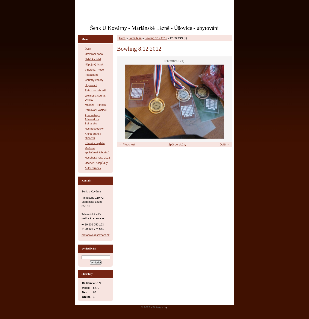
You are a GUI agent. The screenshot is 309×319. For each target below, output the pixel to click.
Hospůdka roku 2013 (97, 157)
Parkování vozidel (95, 110)
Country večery (94, 80)
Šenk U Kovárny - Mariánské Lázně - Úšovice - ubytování (154, 28)
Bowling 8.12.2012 (156, 38)
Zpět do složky (177, 144)
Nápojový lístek (94, 64)
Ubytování (91, 85)
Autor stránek (93, 168)
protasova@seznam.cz (95, 235)
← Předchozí (127, 144)
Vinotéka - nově (94, 69)
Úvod (122, 38)
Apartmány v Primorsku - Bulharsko (92, 119)
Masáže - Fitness (95, 104)
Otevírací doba (94, 54)
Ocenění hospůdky (96, 163)
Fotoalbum (135, 38)
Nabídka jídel (93, 59)
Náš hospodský (94, 128)
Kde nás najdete (95, 143)
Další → (225, 144)
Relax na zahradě (95, 90)
